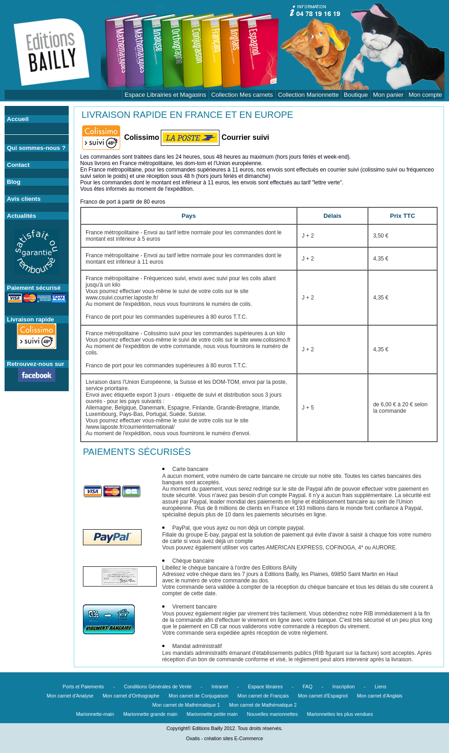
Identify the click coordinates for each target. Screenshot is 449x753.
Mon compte (425, 94)
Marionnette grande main (150, 714)
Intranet (220, 686)
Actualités (21, 215)
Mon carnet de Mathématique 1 (186, 705)
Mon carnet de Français (263, 695)
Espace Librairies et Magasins (165, 94)
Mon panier (388, 94)
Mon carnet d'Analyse (70, 695)
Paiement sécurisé (33, 287)
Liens (380, 686)
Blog (14, 181)
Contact (18, 164)
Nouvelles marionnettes (272, 714)
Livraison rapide (30, 319)
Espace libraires (265, 686)
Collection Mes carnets (242, 94)
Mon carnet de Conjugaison (198, 695)
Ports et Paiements (83, 686)
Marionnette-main (95, 714)
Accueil (17, 119)
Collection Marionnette (308, 94)
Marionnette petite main (211, 714)
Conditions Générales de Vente (158, 686)
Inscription (344, 686)
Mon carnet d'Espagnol (323, 695)
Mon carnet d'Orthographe (131, 695)
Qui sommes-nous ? (36, 147)
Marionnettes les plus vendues (340, 714)
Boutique (356, 94)
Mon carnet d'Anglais (379, 695)
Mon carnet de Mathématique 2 (263, 705)
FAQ (307, 686)
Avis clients (24, 198)
